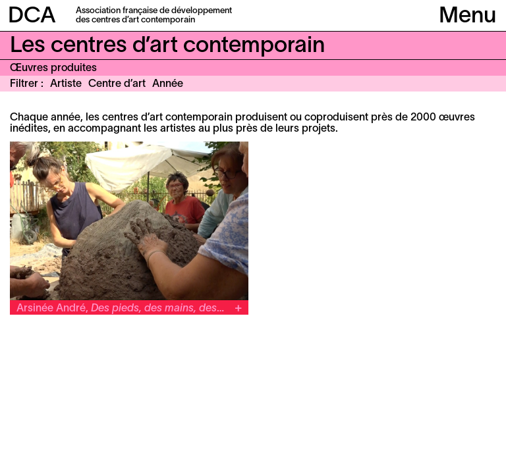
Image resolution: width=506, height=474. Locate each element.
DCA (32, 17)
